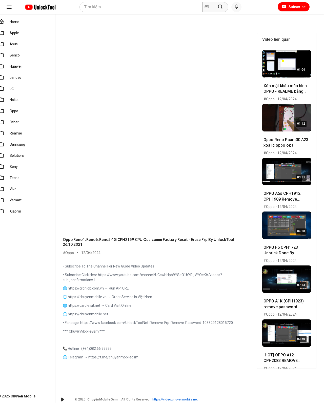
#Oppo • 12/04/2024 (281, 98)
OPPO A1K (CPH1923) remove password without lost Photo (285, 301)
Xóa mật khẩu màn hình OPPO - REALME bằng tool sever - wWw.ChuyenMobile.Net (287, 88)
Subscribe (294, 7)
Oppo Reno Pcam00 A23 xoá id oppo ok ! (287, 141)
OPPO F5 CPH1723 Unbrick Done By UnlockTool (282, 248)
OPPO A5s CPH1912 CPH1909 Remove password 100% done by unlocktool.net (285, 195)
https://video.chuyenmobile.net (180, 399)
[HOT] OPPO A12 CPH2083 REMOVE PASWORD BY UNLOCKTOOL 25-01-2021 (284, 354)
